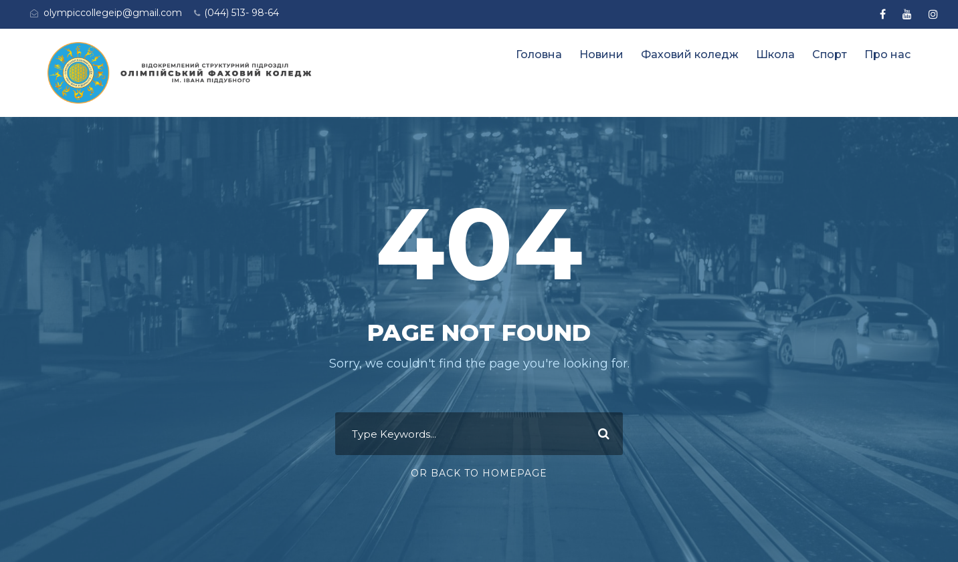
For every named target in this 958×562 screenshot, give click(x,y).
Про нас (887, 54)
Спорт (829, 54)
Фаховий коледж (690, 54)
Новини (601, 54)
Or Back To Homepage (479, 473)
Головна (539, 54)
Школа (775, 54)
